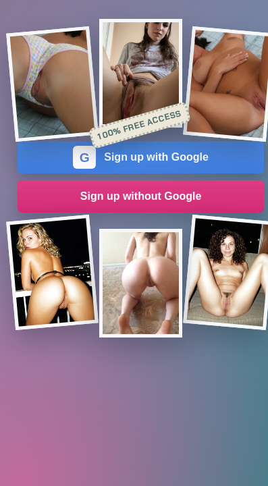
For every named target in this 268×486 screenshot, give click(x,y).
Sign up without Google (141, 196)
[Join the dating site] (52, 84)
